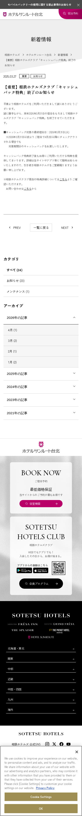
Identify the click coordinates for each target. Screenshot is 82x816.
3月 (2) (12, 340)
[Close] (77, 752)
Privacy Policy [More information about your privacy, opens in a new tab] (45, 788)
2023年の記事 (17, 400)
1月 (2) (12, 362)
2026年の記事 (17, 317)
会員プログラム (39, 584)
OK (41, 808)
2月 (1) (12, 351)
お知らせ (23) (15, 280)
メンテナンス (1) (18, 291)
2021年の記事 (17, 413)
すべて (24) (15, 270)
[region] (41, 781)
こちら (63, 179)
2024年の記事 (17, 387)
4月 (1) (12, 330)
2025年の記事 (17, 374)
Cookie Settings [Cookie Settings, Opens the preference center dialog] (41, 797)
